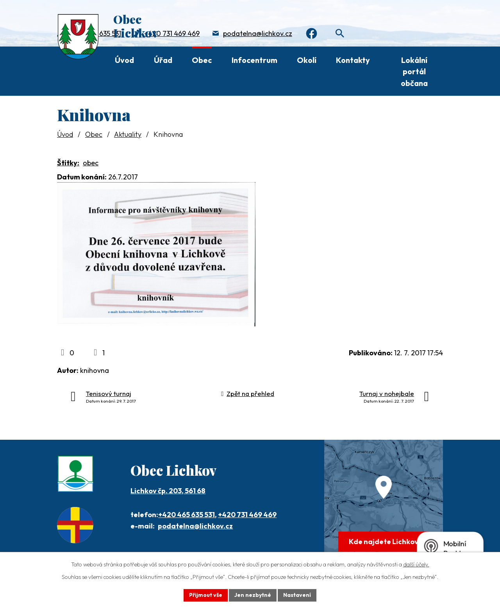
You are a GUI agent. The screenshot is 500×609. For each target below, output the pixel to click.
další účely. (416, 564)
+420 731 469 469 (172, 33)
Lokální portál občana (414, 71)
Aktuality (127, 134)
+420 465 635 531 (186, 514)
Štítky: (68, 162)
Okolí (306, 60)
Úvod (124, 60)
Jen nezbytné (252, 594)
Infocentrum (254, 60)
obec (90, 162)
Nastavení (297, 594)
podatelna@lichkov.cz (257, 33)
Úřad (163, 60)
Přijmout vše (205, 594)
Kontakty (353, 60)
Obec (202, 60)
